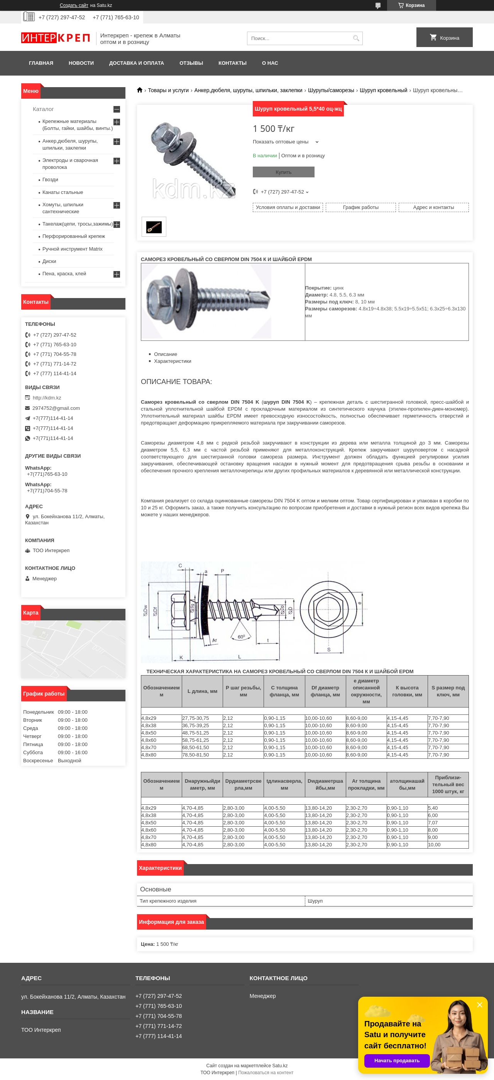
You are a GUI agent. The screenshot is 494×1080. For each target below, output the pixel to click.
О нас (270, 63)
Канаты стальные (62, 192)
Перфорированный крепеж (73, 236)
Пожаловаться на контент (265, 1072)
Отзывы (191, 63)
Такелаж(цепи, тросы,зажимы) (77, 224)
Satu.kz (280, 1065)
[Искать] (356, 38)
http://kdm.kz (47, 398)
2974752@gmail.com (56, 408)
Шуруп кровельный (383, 90)
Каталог (43, 109)
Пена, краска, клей (64, 273)
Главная (41, 63)
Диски (49, 261)
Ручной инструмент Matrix (72, 249)
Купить (283, 172)
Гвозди (50, 179)
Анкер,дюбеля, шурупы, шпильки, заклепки (249, 90)
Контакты (232, 63)
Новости (81, 63)
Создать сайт (74, 5)
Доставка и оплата (136, 63)
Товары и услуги (168, 90)
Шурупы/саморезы (331, 90)
